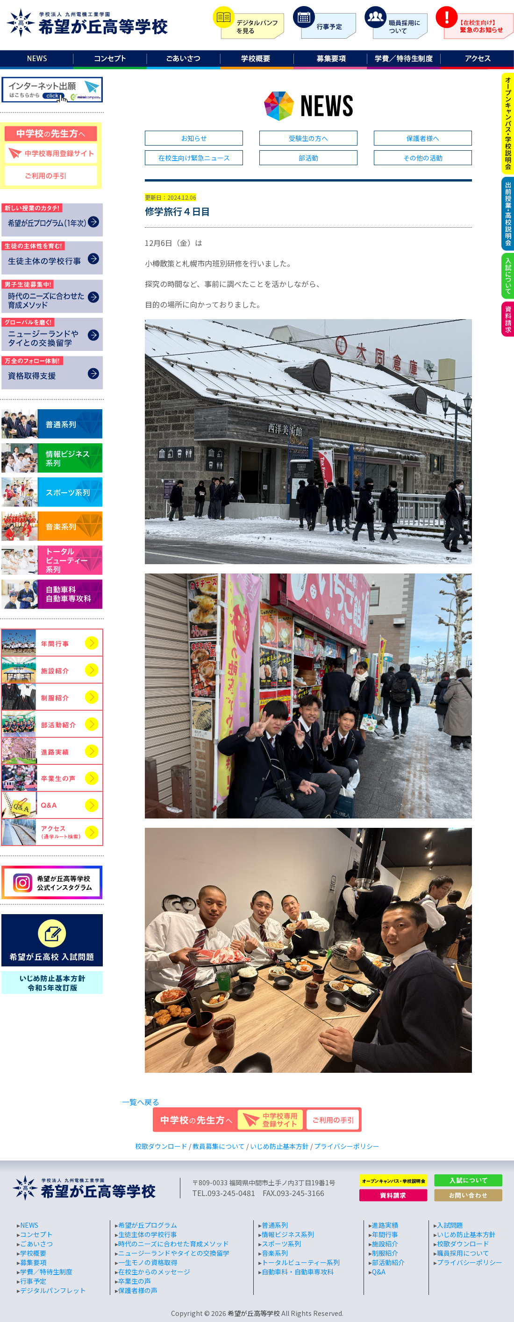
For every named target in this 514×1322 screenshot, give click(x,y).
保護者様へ (423, 138)
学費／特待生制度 (46, 1271)
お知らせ (194, 138)
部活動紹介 (388, 1262)
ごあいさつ (36, 1243)
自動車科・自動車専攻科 (298, 1271)
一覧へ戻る (140, 1101)
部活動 (308, 157)
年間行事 (385, 1234)
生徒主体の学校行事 (147, 1234)
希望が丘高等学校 (254, 1313)
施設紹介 (385, 1243)
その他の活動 (423, 157)
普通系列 (275, 1225)
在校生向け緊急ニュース (194, 157)
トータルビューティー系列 (301, 1262)
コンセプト (36, 1234)
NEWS (29, 1225)
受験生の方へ (308, 138)
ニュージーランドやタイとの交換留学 (173, 1253)
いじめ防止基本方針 (279, 1146)
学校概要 (33, 1253)
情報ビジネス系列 (288, 1234)
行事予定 (33, 1281)
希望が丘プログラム (147, 1225)
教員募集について (219, 1146)
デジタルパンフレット (53, 1290)
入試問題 (450, 1225)
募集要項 (33, 1262)
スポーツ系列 (281, 1243)
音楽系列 (275, 1253)
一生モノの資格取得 (147, 1262)
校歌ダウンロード (161, 1146)
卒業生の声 (134, 1281)
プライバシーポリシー (346, 1146)
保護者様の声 (137, 1290)
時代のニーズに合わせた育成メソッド (173, 1243)
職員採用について (463, 1253)
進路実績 (385, 1225)
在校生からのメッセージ (154, 1271)
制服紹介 (385, 1253)
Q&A (379, 1271)
